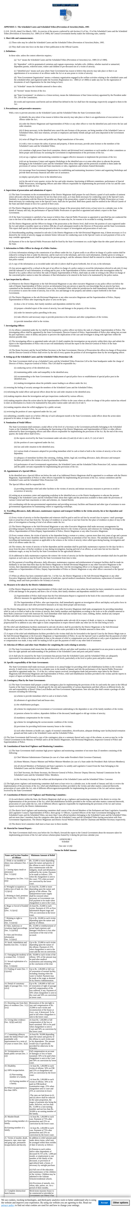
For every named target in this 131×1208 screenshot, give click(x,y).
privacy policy (7, 1205)
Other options (120, 1202)
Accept (104, 1203)
